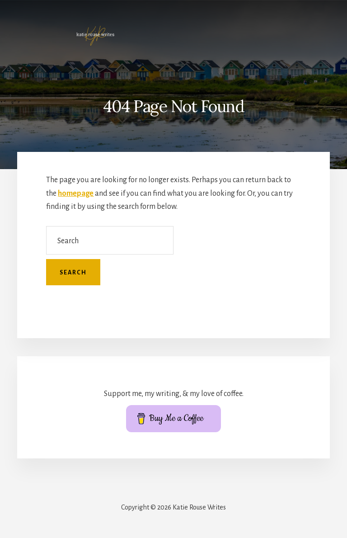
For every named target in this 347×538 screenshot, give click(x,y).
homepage (76, 193)
